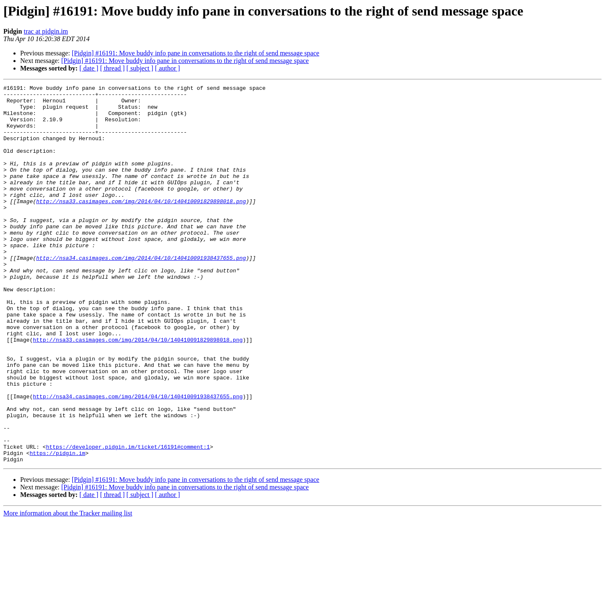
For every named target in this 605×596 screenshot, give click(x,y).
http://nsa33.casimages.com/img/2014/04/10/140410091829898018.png (141, 225)
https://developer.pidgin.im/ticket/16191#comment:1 (128, 519)
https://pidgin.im (57, 527)
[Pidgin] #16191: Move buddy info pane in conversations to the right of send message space (195, 53)
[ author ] (167, 68)
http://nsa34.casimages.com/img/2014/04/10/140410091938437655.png (141, 293)
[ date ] (88, 68)
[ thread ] (112, 68)
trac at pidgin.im (46, 31)
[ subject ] (139, 68)
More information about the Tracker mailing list (67, 588)
